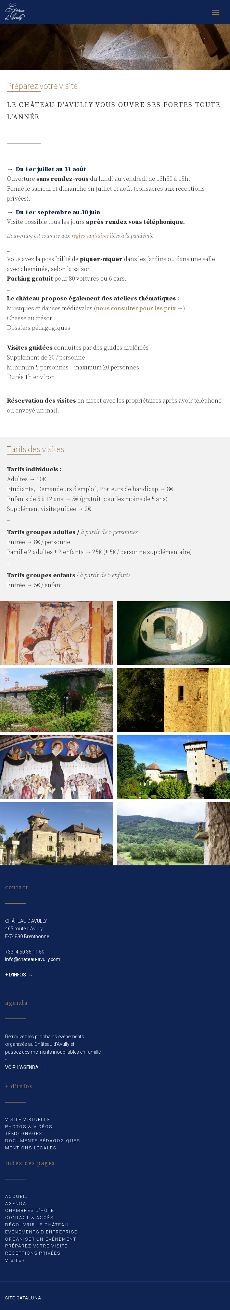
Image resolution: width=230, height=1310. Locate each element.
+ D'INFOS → (19, 974)
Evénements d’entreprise (41, 1231)
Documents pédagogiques (42, 1140)
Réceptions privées (33, 1253)
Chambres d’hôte (29, 1210)
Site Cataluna (23, 1297)
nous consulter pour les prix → (139, 308)
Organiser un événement (40, 1239)
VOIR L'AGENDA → (25, 1067)
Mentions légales (30, 1147)
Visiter (15, 1260)
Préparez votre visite (36, 1245)
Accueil (16, 1196)
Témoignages (23, 1133)
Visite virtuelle (27, 1119)
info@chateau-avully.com (32, 959)
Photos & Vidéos (28, 1126)
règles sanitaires (90, 235)
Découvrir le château (36, 1224)
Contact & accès (29, 1217)
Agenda (15, 1203)
